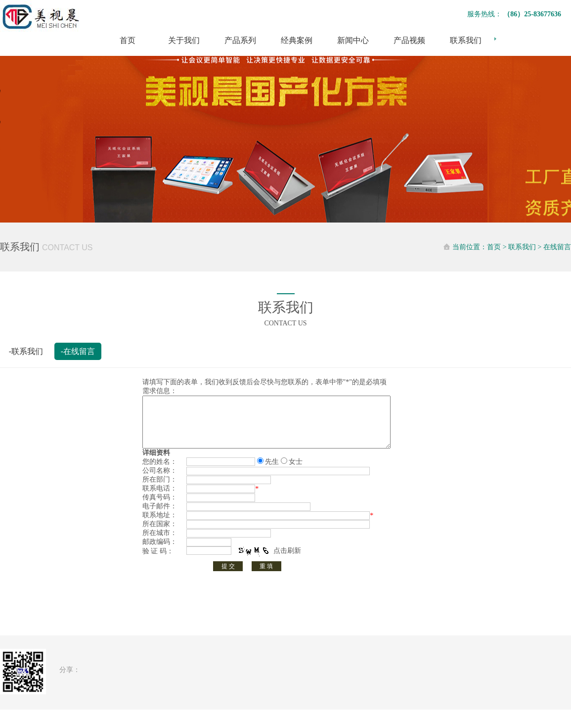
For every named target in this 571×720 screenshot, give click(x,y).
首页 (127, 40)
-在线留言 (78, 351)
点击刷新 (287, 561)
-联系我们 (26, 351)
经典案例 (296, 40)
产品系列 (240, 40)
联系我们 (466, 40)
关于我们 (184, 40)
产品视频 (409, 40)
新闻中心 (353, 40)
